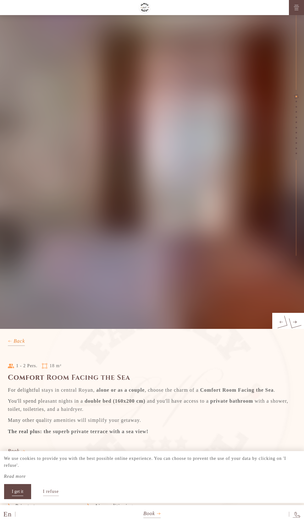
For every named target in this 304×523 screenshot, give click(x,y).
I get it (18, 491)
